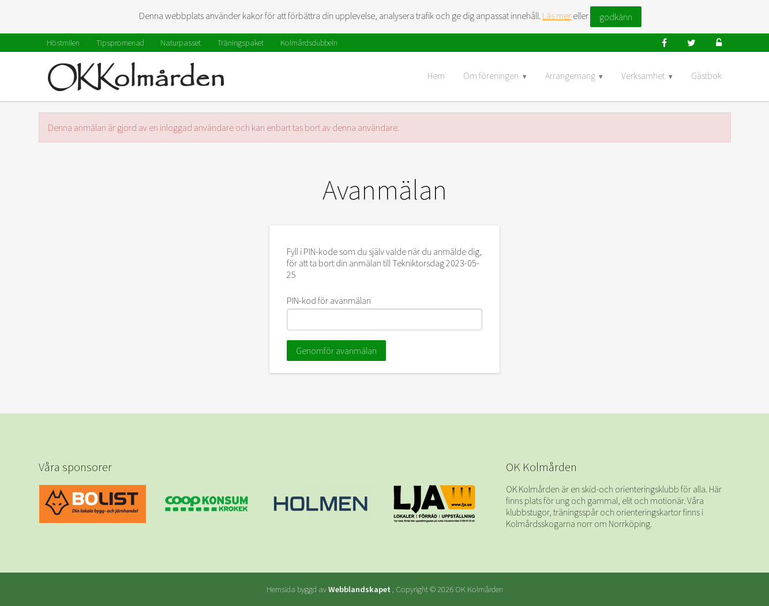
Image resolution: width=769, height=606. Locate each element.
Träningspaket (240, 42)
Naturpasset (180, 42)
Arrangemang (570, 75)
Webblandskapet (359, 589)
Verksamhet (643, 75)
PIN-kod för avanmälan (329, 300)
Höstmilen (63, 42)
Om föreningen (491, 75)
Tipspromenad (120, 42)
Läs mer (556, 15)
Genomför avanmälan (336, 350)
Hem (436, 75)
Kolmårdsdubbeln (308, 42)
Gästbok (706, 75)
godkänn (615, 16)
